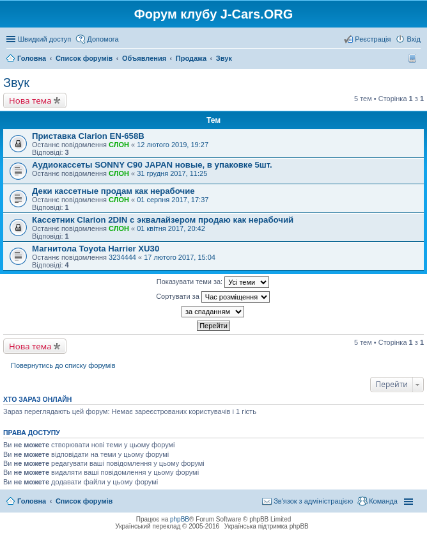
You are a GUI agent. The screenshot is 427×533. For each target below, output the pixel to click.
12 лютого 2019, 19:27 (172, 144)
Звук (16, 83)
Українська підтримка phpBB (266, 526)
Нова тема (30, 100)
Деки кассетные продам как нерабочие (113, 191)
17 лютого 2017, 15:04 (179, 257)
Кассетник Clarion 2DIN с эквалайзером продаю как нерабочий (162, 220)
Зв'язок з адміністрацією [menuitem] (313, 501)
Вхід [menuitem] (414, 39)
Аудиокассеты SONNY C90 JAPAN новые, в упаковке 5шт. (152, 165)
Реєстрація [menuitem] (373, 39)
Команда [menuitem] (383, 501)
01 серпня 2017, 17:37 (172, 199)
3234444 (122, 257)
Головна (31, 501)
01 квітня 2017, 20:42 (171, 228)
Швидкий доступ (44, 39)
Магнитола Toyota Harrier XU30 (95, 248)
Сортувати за (213, 297)
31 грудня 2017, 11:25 (172, 173)
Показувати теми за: (213, 282)
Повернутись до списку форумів (63, 365)
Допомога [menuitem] (102, 39)
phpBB (179, 519)
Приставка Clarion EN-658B (88, 136)
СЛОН (119, 144)
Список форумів (84, 501)
